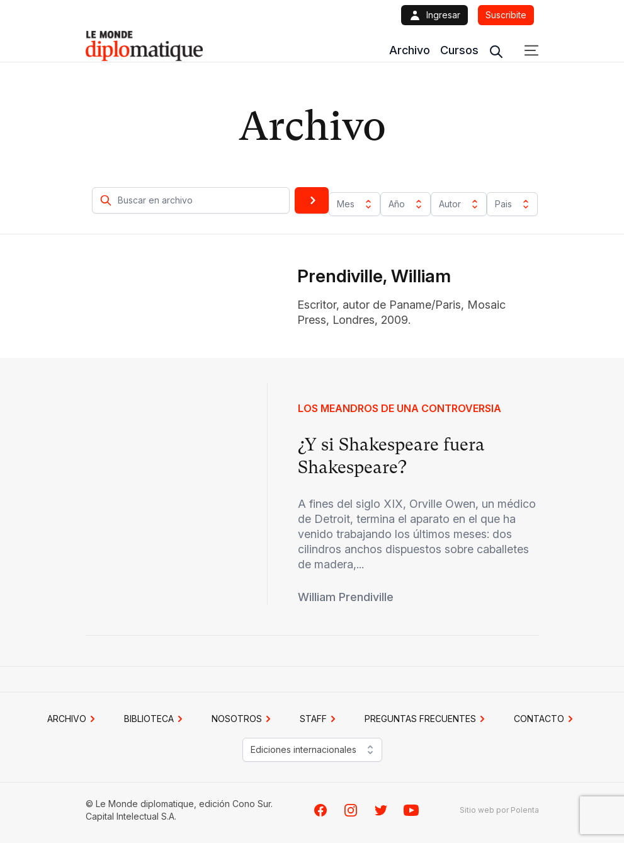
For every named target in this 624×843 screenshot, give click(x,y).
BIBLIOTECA (155, 719)
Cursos (459, 50)
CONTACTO (545, 719)
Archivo (409, 50)
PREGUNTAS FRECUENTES (427, 719)
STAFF (319, 719)
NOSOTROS (243, 719)
